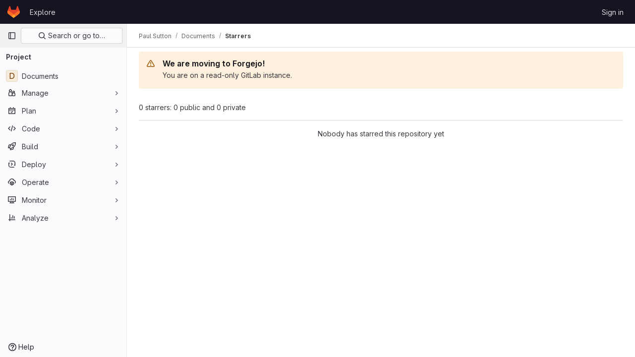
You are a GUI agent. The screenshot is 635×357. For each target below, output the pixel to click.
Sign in (613, 12)
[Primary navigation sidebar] (12, 36)
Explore (43, 12)
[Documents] (63, 76)
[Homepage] (13, 12)
